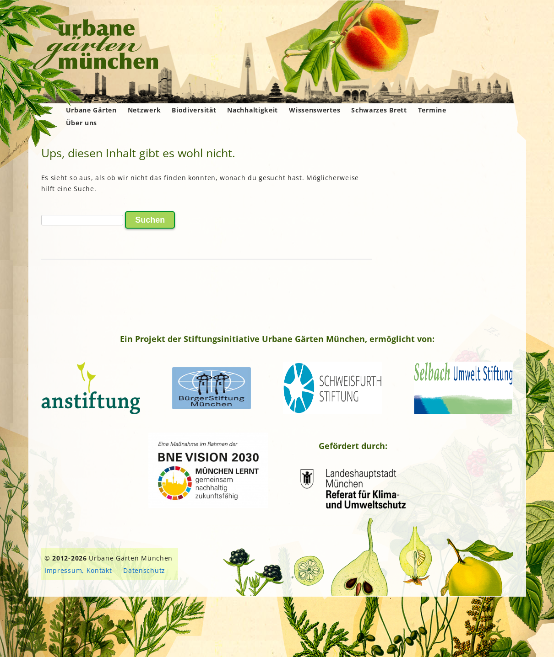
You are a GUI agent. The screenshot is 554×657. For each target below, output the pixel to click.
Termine (432, 110)
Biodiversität (194, 110)
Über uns (82, 122)
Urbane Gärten (91, 110)
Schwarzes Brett (379, 110)
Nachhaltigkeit (252, 110)
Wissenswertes (314, 110)
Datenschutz (144, 570)
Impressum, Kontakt (78, 570)
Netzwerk (144, 110)
